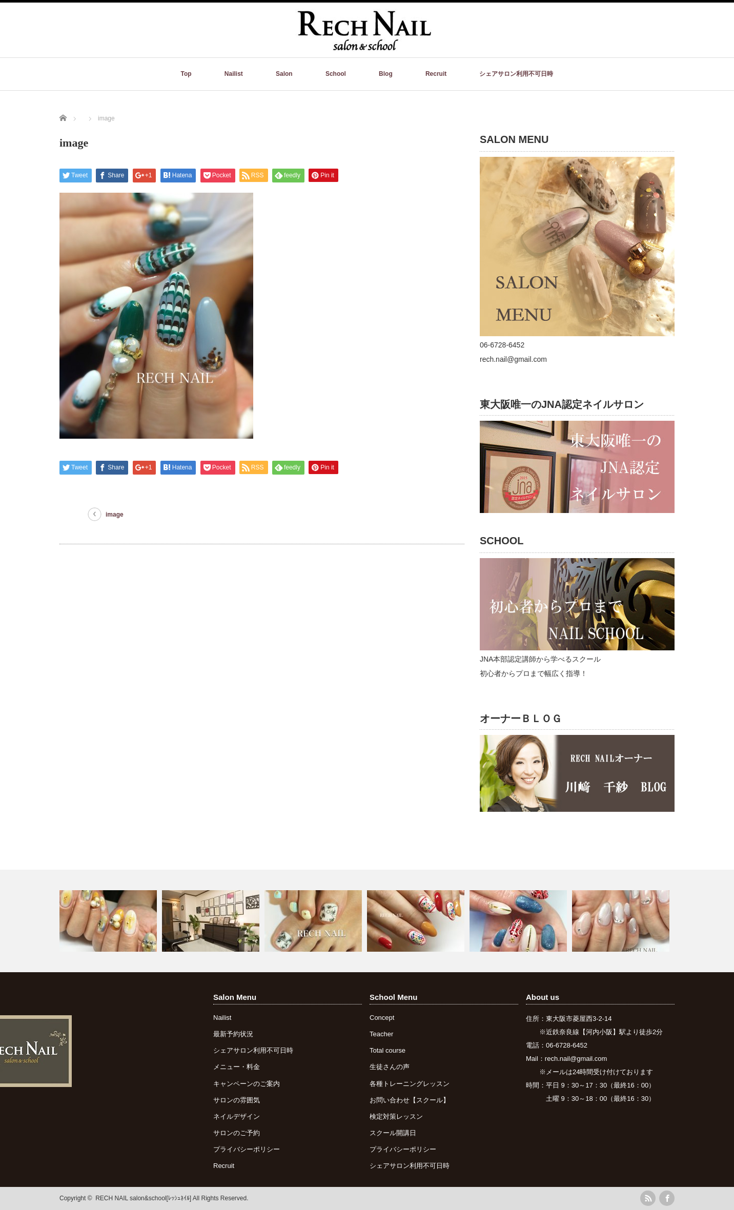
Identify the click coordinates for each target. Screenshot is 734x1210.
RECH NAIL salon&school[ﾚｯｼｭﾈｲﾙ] (143, 1198)
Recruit (435, 73)
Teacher (381, 1034)
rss (648, 1198)
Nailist (234, 73)
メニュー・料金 (236, 1067)
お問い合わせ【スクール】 (410, 1100)
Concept (382, 1017)
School (335, 73)
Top (186, 73)
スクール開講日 (393, 1133)
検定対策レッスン (396, 1116)
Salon (284, 73)
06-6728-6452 (566, 1045)
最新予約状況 (233, 1034)
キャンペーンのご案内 (246, 1084)
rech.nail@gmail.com (576, 1058)
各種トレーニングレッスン (410, 1084)
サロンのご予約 (236, 1133)
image (115, 514)
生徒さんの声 (390, 1067)
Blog (386, 73)
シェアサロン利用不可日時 (516, 73)
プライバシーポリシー (246, 1149)
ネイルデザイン (236, 1116)
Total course (387, 1050)
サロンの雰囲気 (236, 1100)
